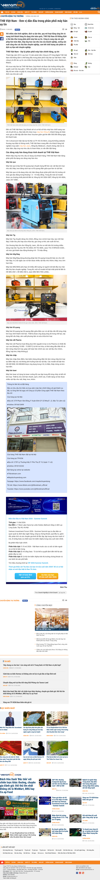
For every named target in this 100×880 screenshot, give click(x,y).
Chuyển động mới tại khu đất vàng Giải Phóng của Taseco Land (25, 683)
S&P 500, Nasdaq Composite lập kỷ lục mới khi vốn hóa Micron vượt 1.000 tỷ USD (60, 783)
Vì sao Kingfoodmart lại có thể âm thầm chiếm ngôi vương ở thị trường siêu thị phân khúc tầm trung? (57, 730)
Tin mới (7, 661)
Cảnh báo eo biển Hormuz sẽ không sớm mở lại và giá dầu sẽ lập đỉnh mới (29, 674)
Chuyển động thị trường (12, 16)
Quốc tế (5, 676)
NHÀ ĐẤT (41, 12)
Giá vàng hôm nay (8, 850)
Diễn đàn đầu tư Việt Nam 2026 (66, 853)
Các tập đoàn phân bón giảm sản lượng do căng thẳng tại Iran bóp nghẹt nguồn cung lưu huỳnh (33, 730)
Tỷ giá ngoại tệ (19, 850)
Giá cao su (41, 853)
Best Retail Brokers (50, 853)
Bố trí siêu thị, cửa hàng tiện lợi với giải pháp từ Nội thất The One (52, 634)
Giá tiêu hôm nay (68, 850)
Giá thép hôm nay (8, 853)
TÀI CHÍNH (34, 12)
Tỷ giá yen (35, 850)
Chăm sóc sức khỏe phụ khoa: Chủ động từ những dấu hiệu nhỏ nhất (51, 650)
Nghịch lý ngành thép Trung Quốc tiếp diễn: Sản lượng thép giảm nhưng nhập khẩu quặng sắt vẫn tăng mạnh (90, 784)
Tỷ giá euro (43, 850)
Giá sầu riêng (18, 853)
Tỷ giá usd (27, 850)
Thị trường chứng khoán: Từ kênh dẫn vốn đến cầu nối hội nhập (51, 628)
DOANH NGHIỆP (59, 12)
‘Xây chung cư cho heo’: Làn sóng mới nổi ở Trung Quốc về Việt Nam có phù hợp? (32, 665)
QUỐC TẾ (27, 12)
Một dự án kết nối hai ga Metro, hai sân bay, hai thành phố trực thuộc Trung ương (51, 639)
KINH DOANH (68, 12)
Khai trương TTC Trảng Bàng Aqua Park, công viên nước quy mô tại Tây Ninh (51, 645)
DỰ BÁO (13, 12)
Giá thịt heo (27, 853)
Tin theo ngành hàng (80, 18)
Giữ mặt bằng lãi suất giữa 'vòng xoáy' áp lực (90, 816)
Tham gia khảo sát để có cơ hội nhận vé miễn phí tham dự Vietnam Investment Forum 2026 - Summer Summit (60, 802)
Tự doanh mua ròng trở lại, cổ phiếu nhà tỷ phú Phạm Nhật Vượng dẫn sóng (90, 832)
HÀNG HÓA (20, 12)
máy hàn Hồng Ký (43, 132)
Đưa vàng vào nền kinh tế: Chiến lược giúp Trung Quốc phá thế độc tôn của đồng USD (10, 759)
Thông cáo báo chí (32, 16)
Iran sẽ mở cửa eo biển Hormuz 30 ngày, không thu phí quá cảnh (33, 758)
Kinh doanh (6, 696)
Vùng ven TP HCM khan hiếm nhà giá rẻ (17, 702)
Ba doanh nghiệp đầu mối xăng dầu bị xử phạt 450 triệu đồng (60, 831)
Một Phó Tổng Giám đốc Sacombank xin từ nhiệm (11, 729)
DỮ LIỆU (76, 12)
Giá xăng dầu (90, 850)
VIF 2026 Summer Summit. (38, 563)
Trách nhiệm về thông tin (9, 878)
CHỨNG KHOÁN (49, 12)
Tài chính (2, 733)
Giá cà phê (58, 850)
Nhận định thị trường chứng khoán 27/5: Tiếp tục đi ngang (60, 817)
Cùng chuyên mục (44, 605)
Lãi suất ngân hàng (79, 850)
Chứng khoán (56, 809)
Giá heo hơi (51, 850)
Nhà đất (5, 685)
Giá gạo (34, 853)
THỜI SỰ (7, 12)
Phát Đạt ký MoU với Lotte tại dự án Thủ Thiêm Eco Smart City (57, 758)
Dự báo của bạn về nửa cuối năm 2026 (48, 576)
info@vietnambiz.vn (12, 876)
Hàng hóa (5, 668)
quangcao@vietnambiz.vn (87, 869)
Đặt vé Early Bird (25, 576)
